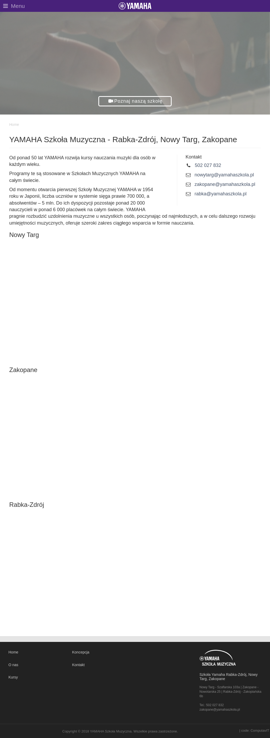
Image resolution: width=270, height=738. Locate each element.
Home (13, 652)
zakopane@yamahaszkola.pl (225, 184)
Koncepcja (80, 652)
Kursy (13, 677)
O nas (13, 665)
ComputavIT (259, 730)
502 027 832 (208, 165)
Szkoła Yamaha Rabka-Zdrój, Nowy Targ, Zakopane (229, 676)
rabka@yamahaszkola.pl (221, 193)
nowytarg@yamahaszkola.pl (224, 174)
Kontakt (78, 665)
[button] (135, 101)
